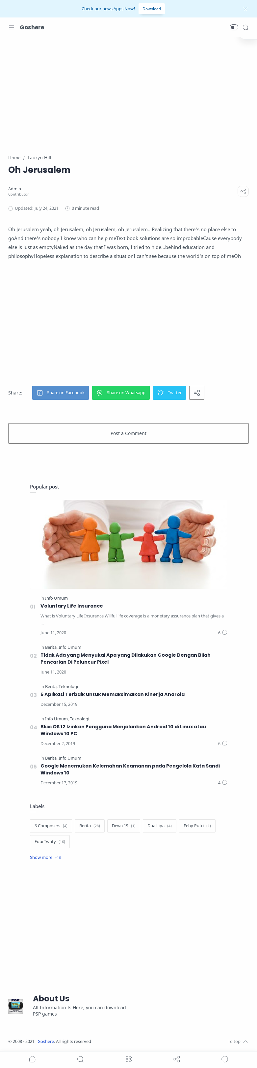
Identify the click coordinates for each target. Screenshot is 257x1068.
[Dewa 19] (123, 825)
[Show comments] (224, 1059)
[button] (234, 27)
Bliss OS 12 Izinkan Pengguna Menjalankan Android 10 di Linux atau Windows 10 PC (123, 730)
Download (151, 9)
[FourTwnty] (50, 841)
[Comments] (222, 633)
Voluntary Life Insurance (71, 606)
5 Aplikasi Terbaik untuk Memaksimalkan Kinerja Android (112, 694)
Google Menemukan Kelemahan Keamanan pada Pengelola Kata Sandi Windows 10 (130, 769)
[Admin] (14, 189)
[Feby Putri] (197, 825)
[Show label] (45, 857)
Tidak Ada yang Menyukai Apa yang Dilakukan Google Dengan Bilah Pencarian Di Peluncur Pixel (125, 658)
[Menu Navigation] (11, 27)
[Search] (245, 27)
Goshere (32, 27)
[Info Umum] (56, 598)
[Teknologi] (68, 686)
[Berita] (51, 647)
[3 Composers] (51, 825)
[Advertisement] (128, 92)
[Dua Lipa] (159, 825)
